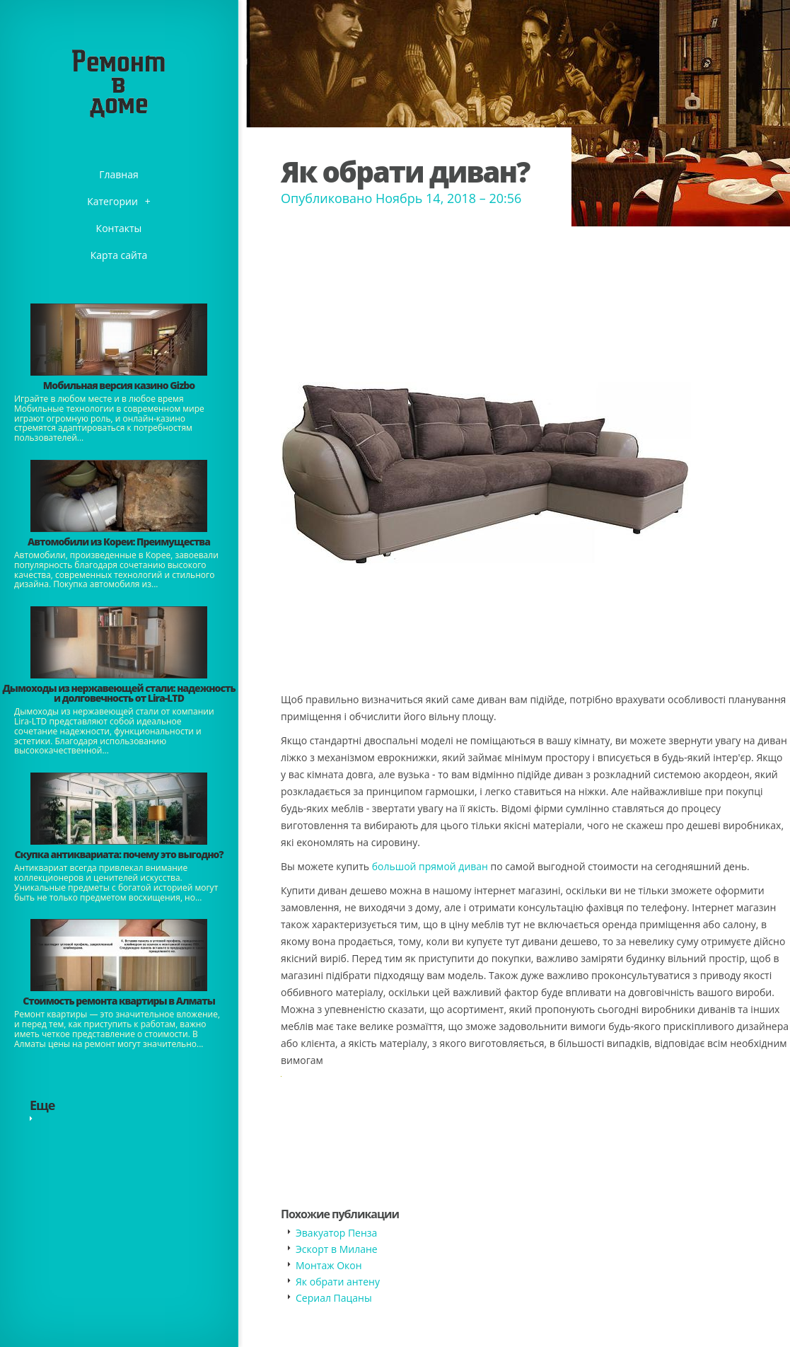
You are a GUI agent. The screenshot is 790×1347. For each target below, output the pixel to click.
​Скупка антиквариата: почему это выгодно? (118, 854)
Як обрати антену (338, 1281)
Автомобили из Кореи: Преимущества (119, 541)
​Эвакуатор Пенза (336, 1232)
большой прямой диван (430, 866)
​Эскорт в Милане (337, 1249)
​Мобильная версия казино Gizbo (118, 385)
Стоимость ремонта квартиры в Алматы (119, 1000)
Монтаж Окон (329, 1265)
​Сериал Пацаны (334, 1298)
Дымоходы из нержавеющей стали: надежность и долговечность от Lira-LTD (118, 693)
